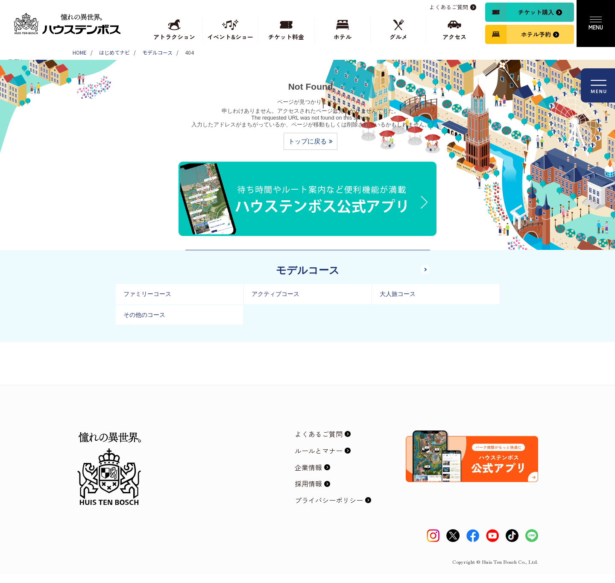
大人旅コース (398, 293)
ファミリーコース (147, 293)
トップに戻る (307, 141)
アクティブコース (275, 293)
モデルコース (157, 52)
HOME (80, 52)
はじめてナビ (114, 52)
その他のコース (144, 314)
